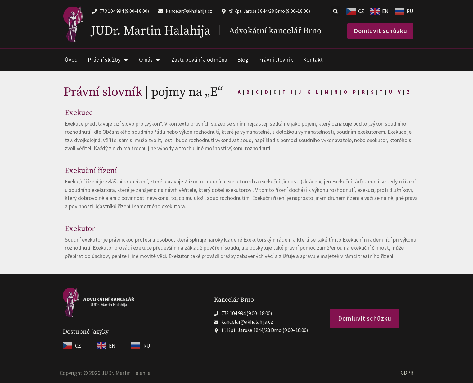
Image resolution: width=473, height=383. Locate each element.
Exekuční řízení (91, 170)
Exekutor (80, 228)
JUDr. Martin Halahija (150, 31)
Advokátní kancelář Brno (275, 30)
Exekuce (79, 113)
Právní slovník (103, 92)
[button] (335, 11)
